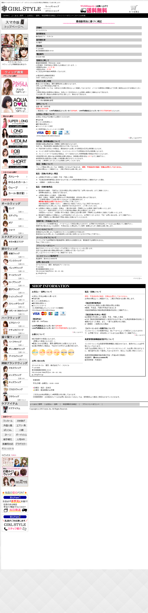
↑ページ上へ (137, 278)
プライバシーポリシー (50, 252)
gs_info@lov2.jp (41, 273)
